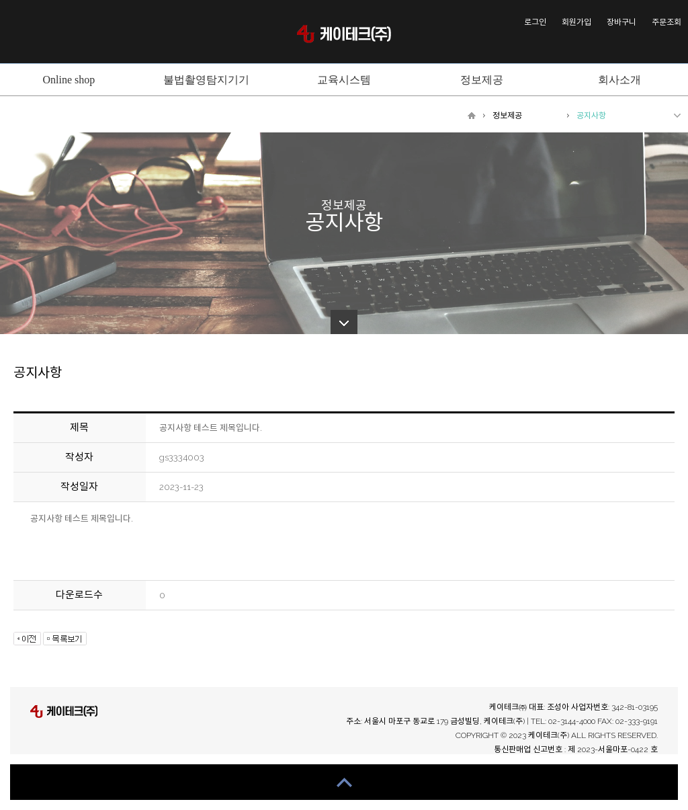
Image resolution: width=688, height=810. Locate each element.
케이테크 (344, 33)
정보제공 (507, 115)
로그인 (535, 22)
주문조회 (666, 22)
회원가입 (576, 22)
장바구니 (621, 22)
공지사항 (591, 115)
